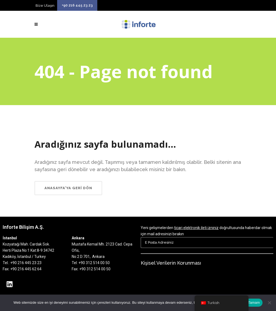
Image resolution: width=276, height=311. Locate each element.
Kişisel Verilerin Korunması (171, 263)
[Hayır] (269, 302)
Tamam (254, 302)
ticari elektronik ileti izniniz (196, 228)
